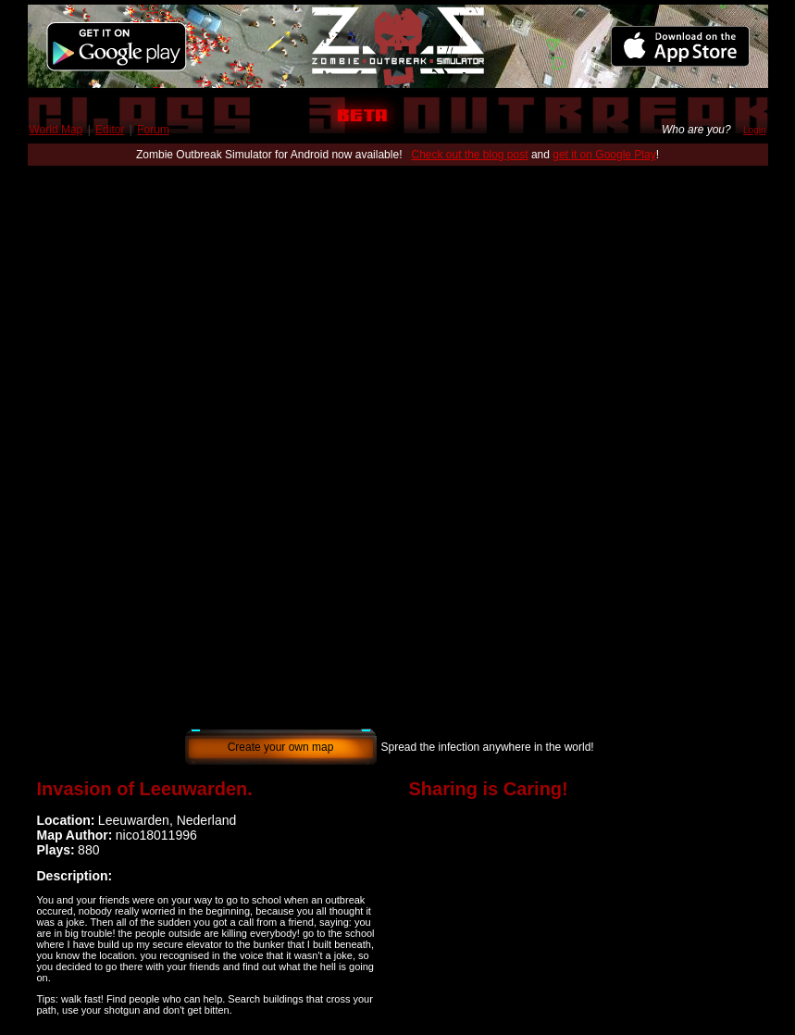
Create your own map (281, 747)
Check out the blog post (469, 154)
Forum (153, 129)
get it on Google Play (604, 154)
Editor (109, 129)
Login (754, 130)
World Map (56, 129)
